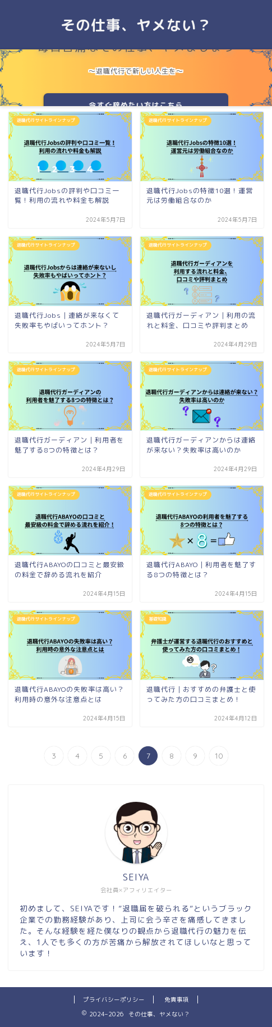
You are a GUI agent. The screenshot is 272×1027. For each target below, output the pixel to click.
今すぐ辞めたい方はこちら (136, 105)
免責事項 (176, 999)
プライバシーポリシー (114, 999)
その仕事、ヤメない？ (136, 25)
